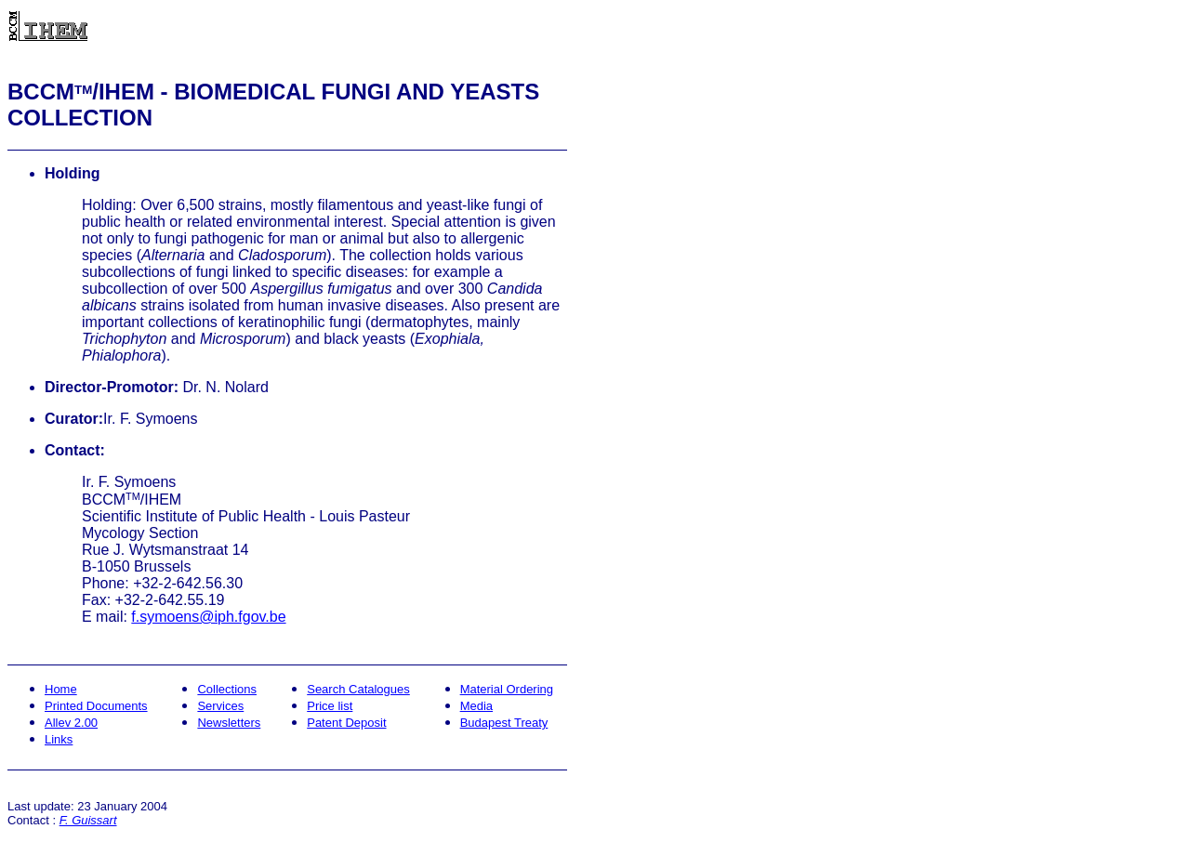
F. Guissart (88, 820)
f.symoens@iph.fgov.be (208, 617)
